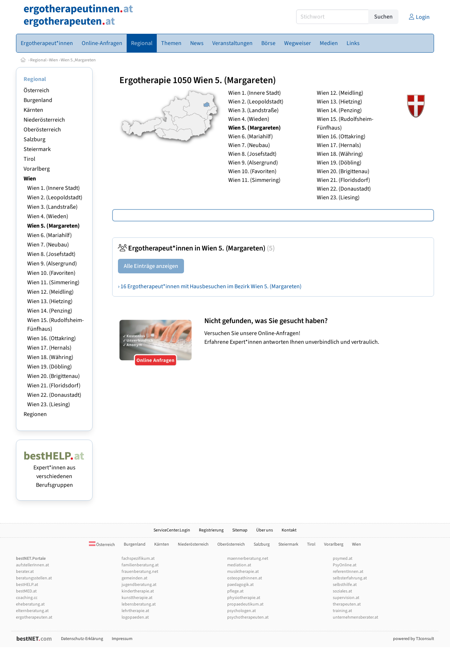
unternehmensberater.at (355, 617)
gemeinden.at (134, 578)
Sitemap (240, 530)
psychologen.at (241, 611)
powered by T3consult (413, 639)
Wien (53, 60)
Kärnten (33, 110)
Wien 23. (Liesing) (48, 404)
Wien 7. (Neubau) (48, 245)
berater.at (25, 571)
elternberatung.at (32, 611)
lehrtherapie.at (135, 611)
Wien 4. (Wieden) (47, 216)
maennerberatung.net (247, 558)
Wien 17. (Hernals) (49, 348)
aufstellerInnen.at (32, 565)
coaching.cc (26, 598)
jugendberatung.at (139, 585)
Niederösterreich (44, 120)
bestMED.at (26, 591)
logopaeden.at (135, 617)
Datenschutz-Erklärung (82, 639)
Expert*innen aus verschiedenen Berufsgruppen (54, 472)
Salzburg (34, 139)
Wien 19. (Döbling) (49, 367)
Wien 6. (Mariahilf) (49, 235)
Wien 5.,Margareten (78, 60)
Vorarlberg (37, 169)
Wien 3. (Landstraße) (52, 207)
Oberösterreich (42, 130)
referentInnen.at (348, 571)
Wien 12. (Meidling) (50, 292)
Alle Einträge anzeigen (151, 266)
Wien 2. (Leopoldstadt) (54, 197)
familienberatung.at (140, 565)
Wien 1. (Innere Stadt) (53, 188)
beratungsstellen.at (34, 578)
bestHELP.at (27, 585)
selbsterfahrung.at (350, 578)
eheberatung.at (30, 604)
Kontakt (289, 530)
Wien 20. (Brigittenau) (53, 376)
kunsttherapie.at (137, 598)
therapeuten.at (347, 604)
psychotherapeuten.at (248, 617)
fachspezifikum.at (138, 558)
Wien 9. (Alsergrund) (52, 264)
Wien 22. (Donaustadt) (54, 395)
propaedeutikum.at (245, 604)
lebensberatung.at (139, 604)
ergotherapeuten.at (34, 617)
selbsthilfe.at (345, 585)
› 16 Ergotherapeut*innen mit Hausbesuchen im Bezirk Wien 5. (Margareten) (210, 286)
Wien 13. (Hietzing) (50, 301)
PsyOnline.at (344, 565)
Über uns (264, 530)
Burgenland (38, 100)
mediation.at (239, 565)
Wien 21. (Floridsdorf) (54, 386)
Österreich (36, 90)
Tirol (29, 159)
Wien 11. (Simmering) (53, 282)
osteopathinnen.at (244, 578)
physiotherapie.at (243, 598)
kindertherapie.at (138, 591)
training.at (342, 611)
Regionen (35, 414)
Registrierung (211, 530)
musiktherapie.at (243, 571)
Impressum (122, 639)
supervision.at (346, 598)
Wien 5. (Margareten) (53, 226)
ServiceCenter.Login (172, 530)
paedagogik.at (240, 585)
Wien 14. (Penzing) (49, 311)
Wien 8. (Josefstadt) (51, 254)
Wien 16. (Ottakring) (51, 338)
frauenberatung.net (140, 571)
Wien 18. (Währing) (50, 357)
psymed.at (342, 558)
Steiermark (37, 149)
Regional (38, 60)
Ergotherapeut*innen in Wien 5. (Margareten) (196, 248)
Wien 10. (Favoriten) (51, 273)
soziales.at (342, 591)
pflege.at (235, 591)
